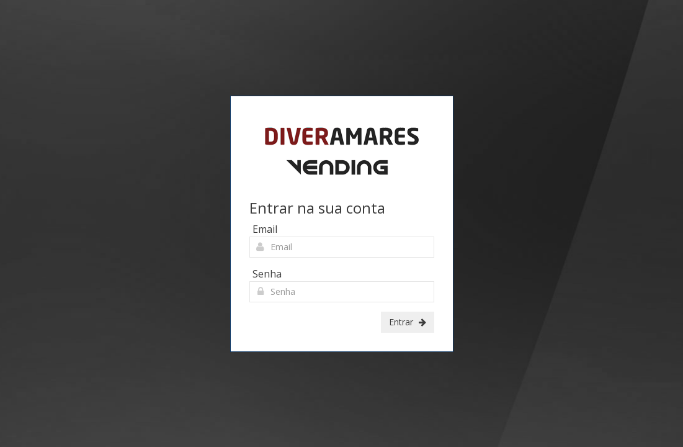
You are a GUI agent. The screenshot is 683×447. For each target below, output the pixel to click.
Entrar (407, 322)
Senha (267, 274)
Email (264, 229)
